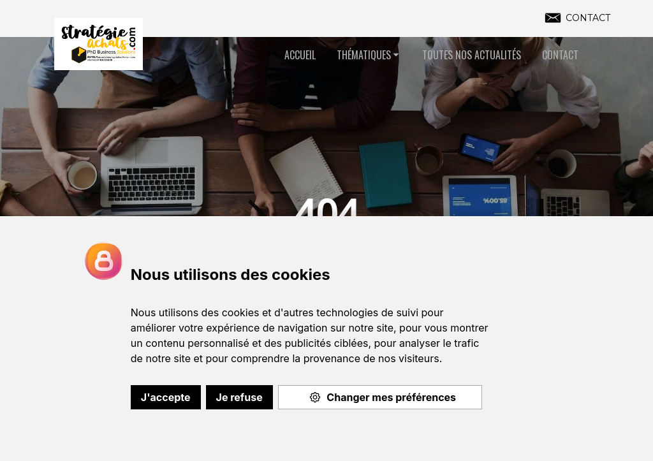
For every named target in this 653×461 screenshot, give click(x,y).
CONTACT (588, 18)
